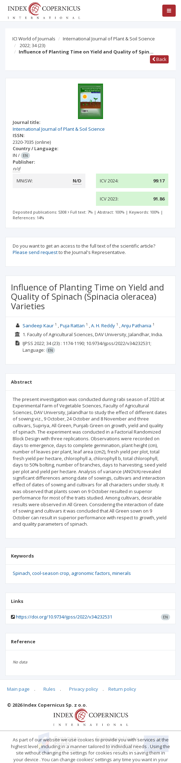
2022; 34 (32, 45)
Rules (49, 689)
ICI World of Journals (33, 38)
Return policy (122, 689)
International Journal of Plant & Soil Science (109, 38)
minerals (121, 573)
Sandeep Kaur (38, 325)
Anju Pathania (136, 325)
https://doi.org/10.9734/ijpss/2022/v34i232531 (64, 617)
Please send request (35, 252)
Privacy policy (83, 689)
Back (159, 59)
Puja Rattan (72, 325)
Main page (18, 689)
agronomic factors (90, 573)
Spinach (21, 573)
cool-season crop (50, 573)
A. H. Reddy (103, 325)
